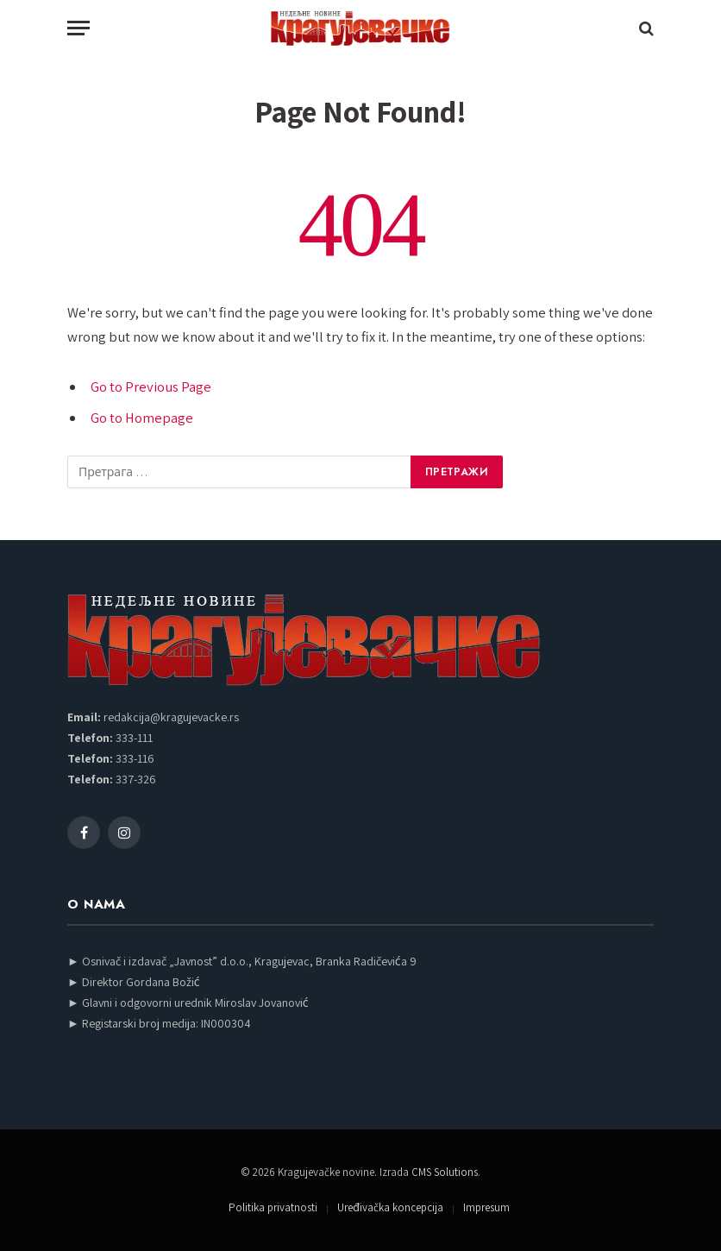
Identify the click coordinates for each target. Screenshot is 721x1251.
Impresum (486, 1207)
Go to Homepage (142, 417)
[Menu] (78, 28)
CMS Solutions (444, 1172)
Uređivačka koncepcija (390, 1207)
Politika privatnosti (273, 1207)
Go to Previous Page (151, 386)
